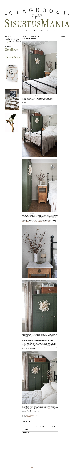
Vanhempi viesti (55, 465)
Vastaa (26, 429)
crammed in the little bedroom (48, 408)
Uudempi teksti (25, 465)
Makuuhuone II (28, 416)
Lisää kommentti (25, 432)
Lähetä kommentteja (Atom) (29, 467)
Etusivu (40, 465)
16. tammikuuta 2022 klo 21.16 (35, 424)
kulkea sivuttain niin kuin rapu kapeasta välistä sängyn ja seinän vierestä (36, 221)
